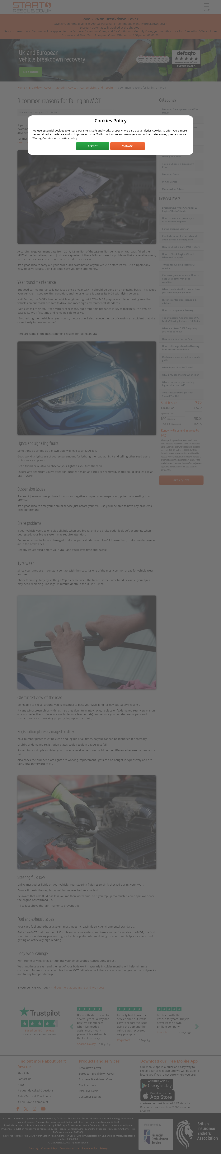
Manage (127, 146)
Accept (93, 146)
